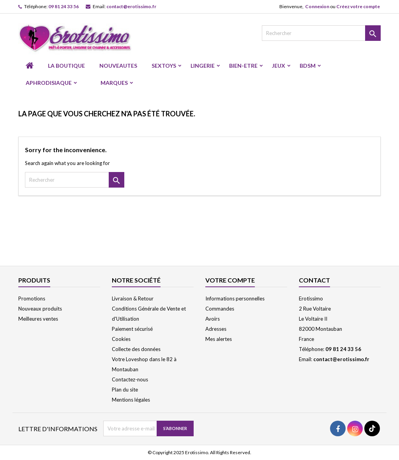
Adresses (215, 329)
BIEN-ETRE (243, 65)
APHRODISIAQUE (49, 82)
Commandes (219, 308)
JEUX (278, 65)
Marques (114, 82)
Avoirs (212, 319)
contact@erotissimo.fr (131, 6)
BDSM (308, 65)
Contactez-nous (130, 379)
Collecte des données (136, 349)
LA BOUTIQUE (66, 65)
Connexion (317, 6)
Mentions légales (131, 400)
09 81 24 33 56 (63, 6)
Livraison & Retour (133, 298)
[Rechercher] (321, 33)
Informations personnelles (235, 298)
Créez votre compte (358, 6)
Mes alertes (218, 339)
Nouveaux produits (40, 308)
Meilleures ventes (38, 319)
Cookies (121, 339)
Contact (314, 280)
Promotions (31, 298)
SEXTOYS (164, 65)
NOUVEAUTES (118, 65)
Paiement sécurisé (132, 329)
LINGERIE (203, 65)
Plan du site (125, 389)
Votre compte (230, 280)
